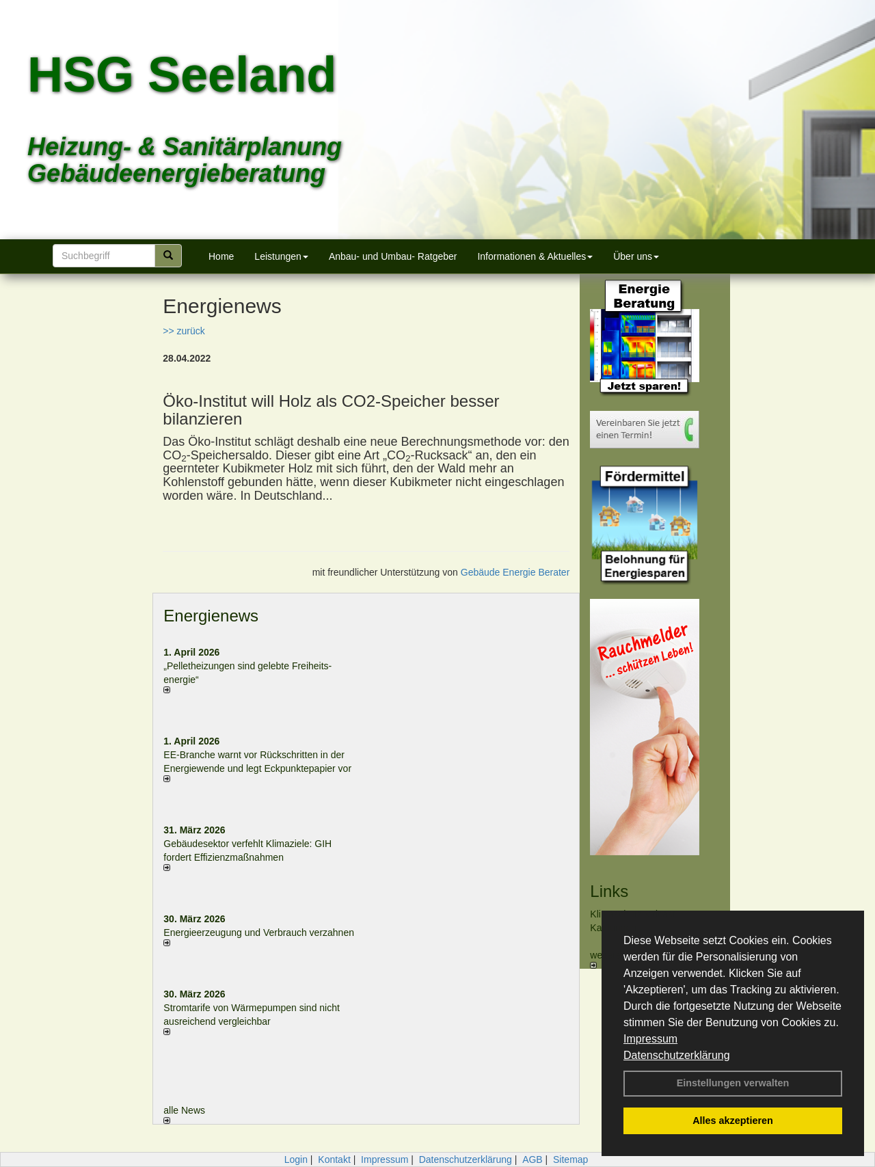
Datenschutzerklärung (676, 1055)
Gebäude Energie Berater (515, 572)
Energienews (210, 615)
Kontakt (334, 1159)
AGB (532, 1159)
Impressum (650, 1039)
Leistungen (281, 256)
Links (609, 891)
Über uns (636, 256)
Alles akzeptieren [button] (732, 1120)
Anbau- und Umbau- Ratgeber (393, 256)
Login (296, 1159)
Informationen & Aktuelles (535, 256)
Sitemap (570, 1159)
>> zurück (183, 330)
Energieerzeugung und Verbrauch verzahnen (258, 932)
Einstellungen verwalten (733, 1082)
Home (221, 256)
